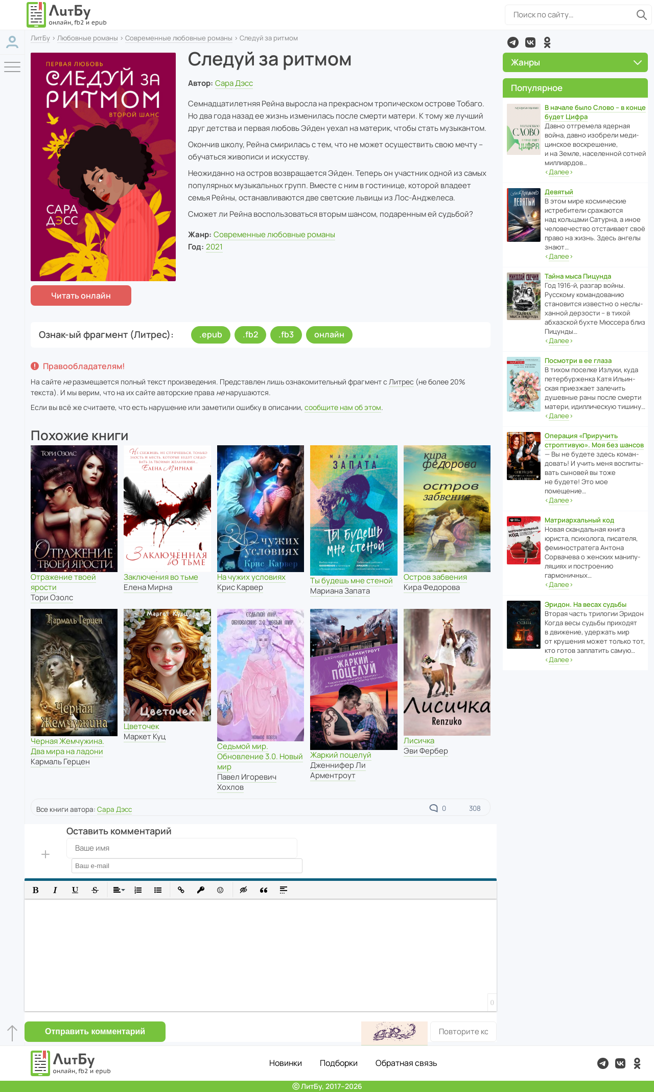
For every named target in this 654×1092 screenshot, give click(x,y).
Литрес (401, 381)
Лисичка (419, 740)
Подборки (339, 1062)
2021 (214, 246)
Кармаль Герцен (60, 761)
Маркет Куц (145, 736)
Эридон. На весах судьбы (585, 604)
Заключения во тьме (161, 577)
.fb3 (286, 334)
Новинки (285, 1062)
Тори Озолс (52, 597)
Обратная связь (406, 1062)
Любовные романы (87, 37)
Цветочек (141, 726)
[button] (35, 890)
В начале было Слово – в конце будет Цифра (595, 112)
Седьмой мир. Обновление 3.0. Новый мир (260, 756)
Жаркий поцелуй (340, 754)
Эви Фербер (426, 750)
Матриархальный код (579, 520)
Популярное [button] (537, 88)
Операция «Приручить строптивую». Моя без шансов (594, 440)
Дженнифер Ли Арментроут (338, 770)
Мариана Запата (340, 590)
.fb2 (250, 334)
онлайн (329, 334)
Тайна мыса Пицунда (578, 276)
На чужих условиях (251, 577)
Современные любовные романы (178, 37)
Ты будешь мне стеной (351, 580)
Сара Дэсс (234, 83)
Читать (81, 295)
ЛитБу (40, 37)
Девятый (559, 191)
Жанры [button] (576, 62)
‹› (559, 172)
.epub (210, 334)
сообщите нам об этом (343, 407)
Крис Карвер (240, 587)
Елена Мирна (148, 587)
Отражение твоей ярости (63, 582)
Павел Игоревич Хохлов (246, 781)
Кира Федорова (432, 587)
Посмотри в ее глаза (578, 360)
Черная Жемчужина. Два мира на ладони (67, 746)
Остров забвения (435, 577)
